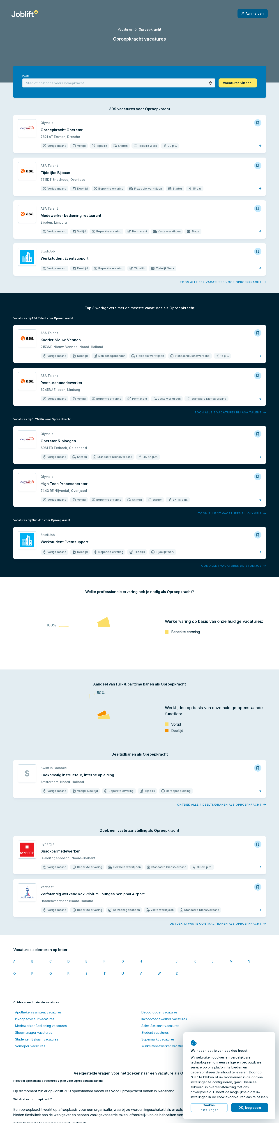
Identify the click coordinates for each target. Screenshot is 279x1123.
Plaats (25, 76)
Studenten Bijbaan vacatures (36, 1039)
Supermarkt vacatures (158, 1039)
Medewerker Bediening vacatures (41, 1026)
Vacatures (125, 29)
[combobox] (118, 82)
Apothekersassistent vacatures (38, 1012)
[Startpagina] (24, 13)
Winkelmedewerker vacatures (164, 1046)
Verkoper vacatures (30, 1046)
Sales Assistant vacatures (160, 1026)
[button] (210, 83)
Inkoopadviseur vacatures (35, 1019)
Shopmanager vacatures (33, 1032)
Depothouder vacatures (159, 1012)
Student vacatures (155, 1032)
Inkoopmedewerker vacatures (164, 1019)
